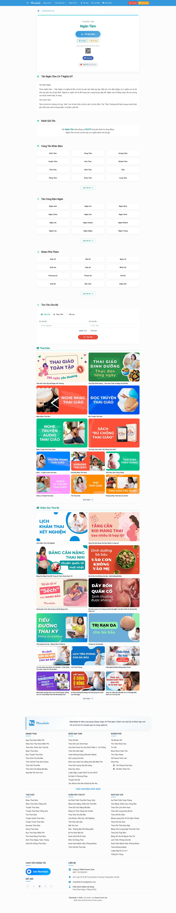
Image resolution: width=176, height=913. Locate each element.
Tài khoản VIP (116, 740)
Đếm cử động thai (75, 840)
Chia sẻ (88, 58)
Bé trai (84, 331)
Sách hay (115, 762)
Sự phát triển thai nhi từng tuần (81, 800)
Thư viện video (117, 755)
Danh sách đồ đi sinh (77, 836)
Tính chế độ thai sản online (37, 762)
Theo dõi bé (73, 740)
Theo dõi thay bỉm (118, 833)
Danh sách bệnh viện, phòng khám (82, 844)
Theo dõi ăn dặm (118, 815)
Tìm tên (88, 337)
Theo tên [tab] (59, 314)
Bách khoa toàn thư (119, 751)
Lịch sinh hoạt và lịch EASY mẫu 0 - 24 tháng (87, 748)
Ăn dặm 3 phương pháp (77, 776)
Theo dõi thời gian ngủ (120, 826)
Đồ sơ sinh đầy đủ (75, 833)
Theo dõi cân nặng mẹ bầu (37, 769)
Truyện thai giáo (32, 808)
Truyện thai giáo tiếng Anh (37, 811)
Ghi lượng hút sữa (76, 758)
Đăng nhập (143, 3)
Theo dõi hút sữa (118, 822)
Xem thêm (88, 500)
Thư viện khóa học (118, 744)
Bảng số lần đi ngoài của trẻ (123, 836)
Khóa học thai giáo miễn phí (37, 744)
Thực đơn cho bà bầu (34, 758)
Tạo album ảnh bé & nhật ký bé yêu (82, 784)
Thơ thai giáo (31, 815)
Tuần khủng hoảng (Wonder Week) (82, 755)
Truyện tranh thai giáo (35, 822)
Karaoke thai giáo (33, 826)
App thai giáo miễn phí (35, 740)
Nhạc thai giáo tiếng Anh (36, 804)
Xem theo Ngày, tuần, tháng (37, 840)
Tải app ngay (88, 34)
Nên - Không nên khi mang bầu (81, 829)
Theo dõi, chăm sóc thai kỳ (37, 748)
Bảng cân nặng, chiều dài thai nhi (82, 804)
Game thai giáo (32, 829)
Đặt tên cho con (48, 11)
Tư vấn (114, 748)
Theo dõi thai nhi (33, 766)
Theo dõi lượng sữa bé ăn (121, 811)
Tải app (132, 3)
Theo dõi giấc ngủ (75, 751)
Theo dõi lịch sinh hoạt (78, 744)
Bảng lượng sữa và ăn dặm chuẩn (125, 818)
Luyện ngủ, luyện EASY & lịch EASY (83, 773)
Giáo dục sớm (74, 769)
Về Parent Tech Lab (118, 758)
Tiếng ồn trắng (117, 855)
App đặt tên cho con (34, 773)
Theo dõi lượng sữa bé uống (80, 766)
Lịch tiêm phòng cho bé (121, 840)
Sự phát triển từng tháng (121, 800)
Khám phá (73, 3)
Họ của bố (43, 321)
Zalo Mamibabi (37, 872)
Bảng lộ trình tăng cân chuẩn (80, 811)
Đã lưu (73, 314)
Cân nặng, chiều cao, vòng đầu (123, 804)
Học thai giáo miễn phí (35, 833)
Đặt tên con (73, 826)
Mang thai (47, 3)
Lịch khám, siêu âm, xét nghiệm (81, 818)
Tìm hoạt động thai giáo (36, 836)
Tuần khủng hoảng (118, 847)
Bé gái (94, 331)
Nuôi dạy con (60, 3)
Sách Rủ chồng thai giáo (36, 844)
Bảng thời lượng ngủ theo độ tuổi (125, 829)
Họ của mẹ (93, 321)
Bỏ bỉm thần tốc (121, 769)
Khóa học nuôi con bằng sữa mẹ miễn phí (85, 762)
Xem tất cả (88, 188)
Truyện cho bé (74, 780)
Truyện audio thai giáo (35, 818)
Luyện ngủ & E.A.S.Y (119, 851)
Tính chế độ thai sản (77, 847)
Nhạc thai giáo (32, 751)
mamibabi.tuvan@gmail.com (84, 882)
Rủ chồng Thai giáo (122, 766)
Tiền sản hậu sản (75, 822)
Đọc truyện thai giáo (34, 755)
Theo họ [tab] (46, 314)
